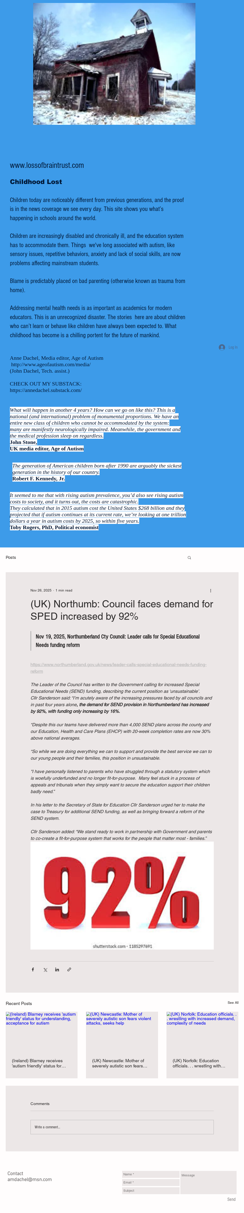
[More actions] (211, 590)
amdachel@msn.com (29, 1180)
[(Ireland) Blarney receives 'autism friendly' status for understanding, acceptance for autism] (42, 1032)
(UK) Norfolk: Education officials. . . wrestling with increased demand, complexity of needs (197, 1063)
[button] (189, 557)
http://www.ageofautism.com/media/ (51, 364)
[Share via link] (69, 969)
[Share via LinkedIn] (57, 969)
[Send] (231, 1199)
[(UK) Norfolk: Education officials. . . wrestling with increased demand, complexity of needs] (202, 1032)
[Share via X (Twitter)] (45, 969)
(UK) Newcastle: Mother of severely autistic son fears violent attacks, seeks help (118, 1063)
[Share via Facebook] (32, 969)
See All (233, 1003)
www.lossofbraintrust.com (47, 165)
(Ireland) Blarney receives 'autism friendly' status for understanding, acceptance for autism (38, 1063)
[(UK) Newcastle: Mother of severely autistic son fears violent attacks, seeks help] (122, 1032)
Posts (11, 557)
